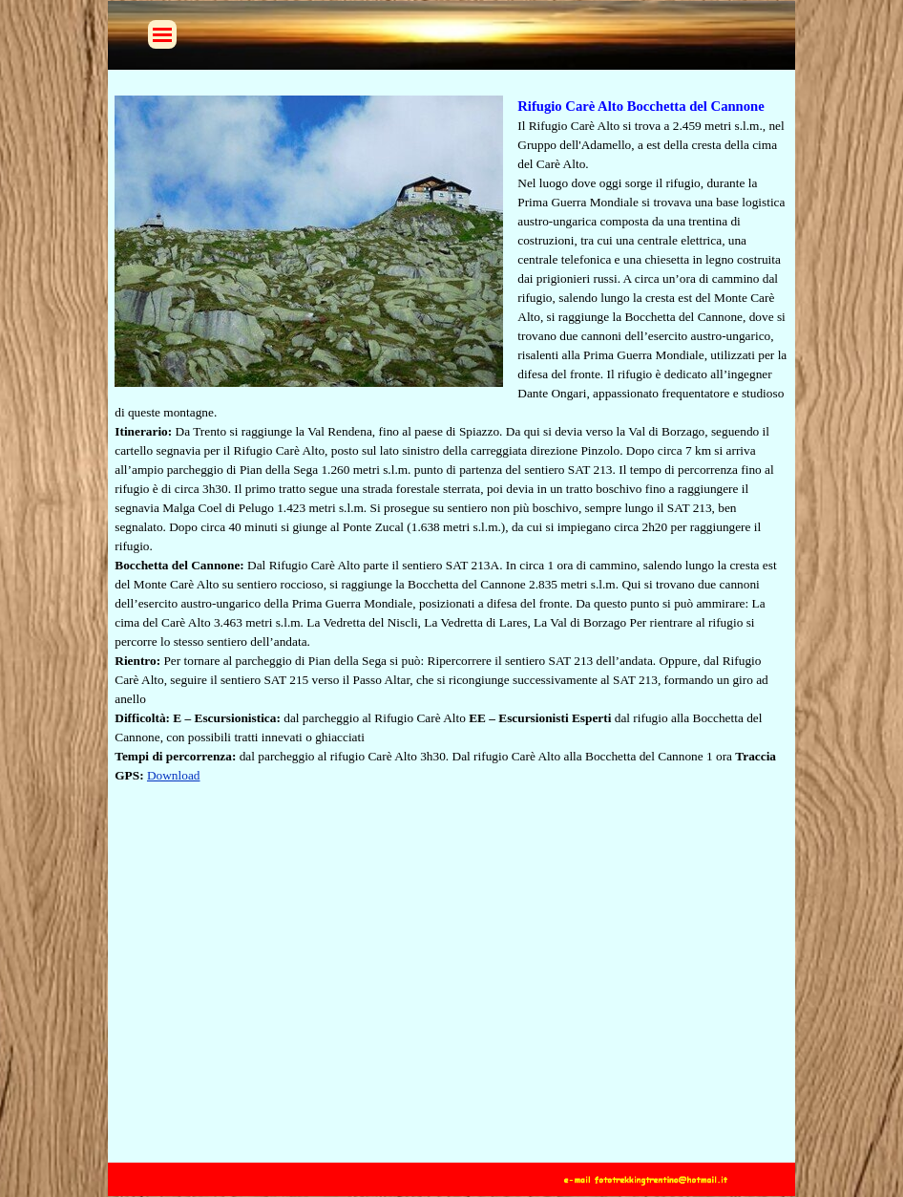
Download (173, 775)
